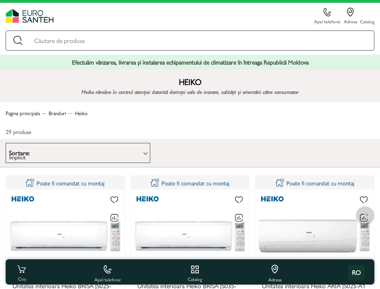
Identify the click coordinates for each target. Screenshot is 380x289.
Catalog (367, 21)
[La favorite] (114, 200)
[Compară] (114, 218)
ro (356, 272)
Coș (21, 272)
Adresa (350, 16)
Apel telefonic (327, 16)
